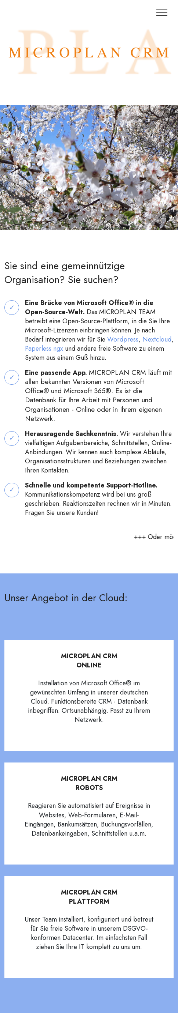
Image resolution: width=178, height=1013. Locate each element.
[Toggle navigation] (162, 12)
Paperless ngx (44, 348)
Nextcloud (156, 339)
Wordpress (122, 339)
